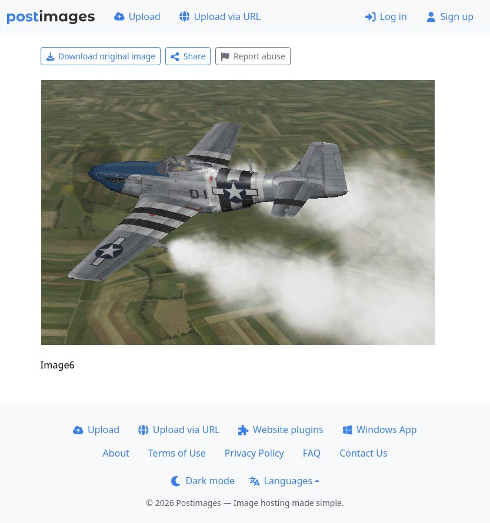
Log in (386, 16)
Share (188, 56)
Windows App (379, 429)
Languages (280, 480)
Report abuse (253, 56)
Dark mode (203, 480)
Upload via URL (220, 16)
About (115, 453)
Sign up (450, 16)
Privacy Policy (254, 453)
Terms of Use (177, 453)
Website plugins (280, 429)
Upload (137, 16)
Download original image (101, 56)
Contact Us (363, 453)
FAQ (312, 453)
